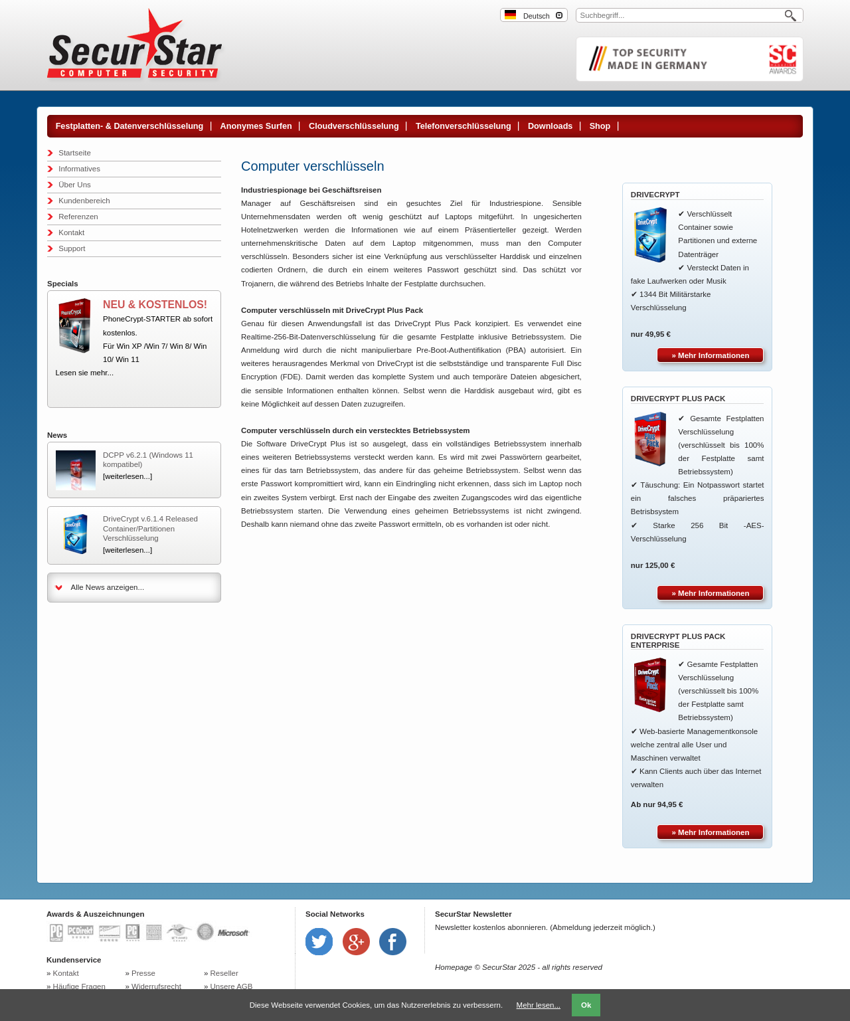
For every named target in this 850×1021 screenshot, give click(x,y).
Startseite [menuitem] (74, 153)
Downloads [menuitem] (550, 126)
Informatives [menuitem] (79, 169)
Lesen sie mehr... (85, 373)
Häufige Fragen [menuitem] (79, 986)
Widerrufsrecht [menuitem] (156, 986)
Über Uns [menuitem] (74, 185)
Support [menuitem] (71, 248)
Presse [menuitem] (143, 973)
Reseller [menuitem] (224, 973)
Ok (586, 1005)
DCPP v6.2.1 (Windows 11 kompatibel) (148, 459)
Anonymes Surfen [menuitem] (256, 126)
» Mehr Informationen (711, 355)
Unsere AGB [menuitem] (232, 986)
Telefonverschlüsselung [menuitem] (463, 126)
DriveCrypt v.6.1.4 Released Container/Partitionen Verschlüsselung (150, 528)
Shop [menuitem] (600, 126)
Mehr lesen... (538, 1005)
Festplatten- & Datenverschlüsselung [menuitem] (130, 126)
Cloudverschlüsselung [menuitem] (354, 126)
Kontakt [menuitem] (71, 232)
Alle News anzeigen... (108, 587)
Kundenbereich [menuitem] (84, 201)
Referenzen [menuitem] (78, 217)
